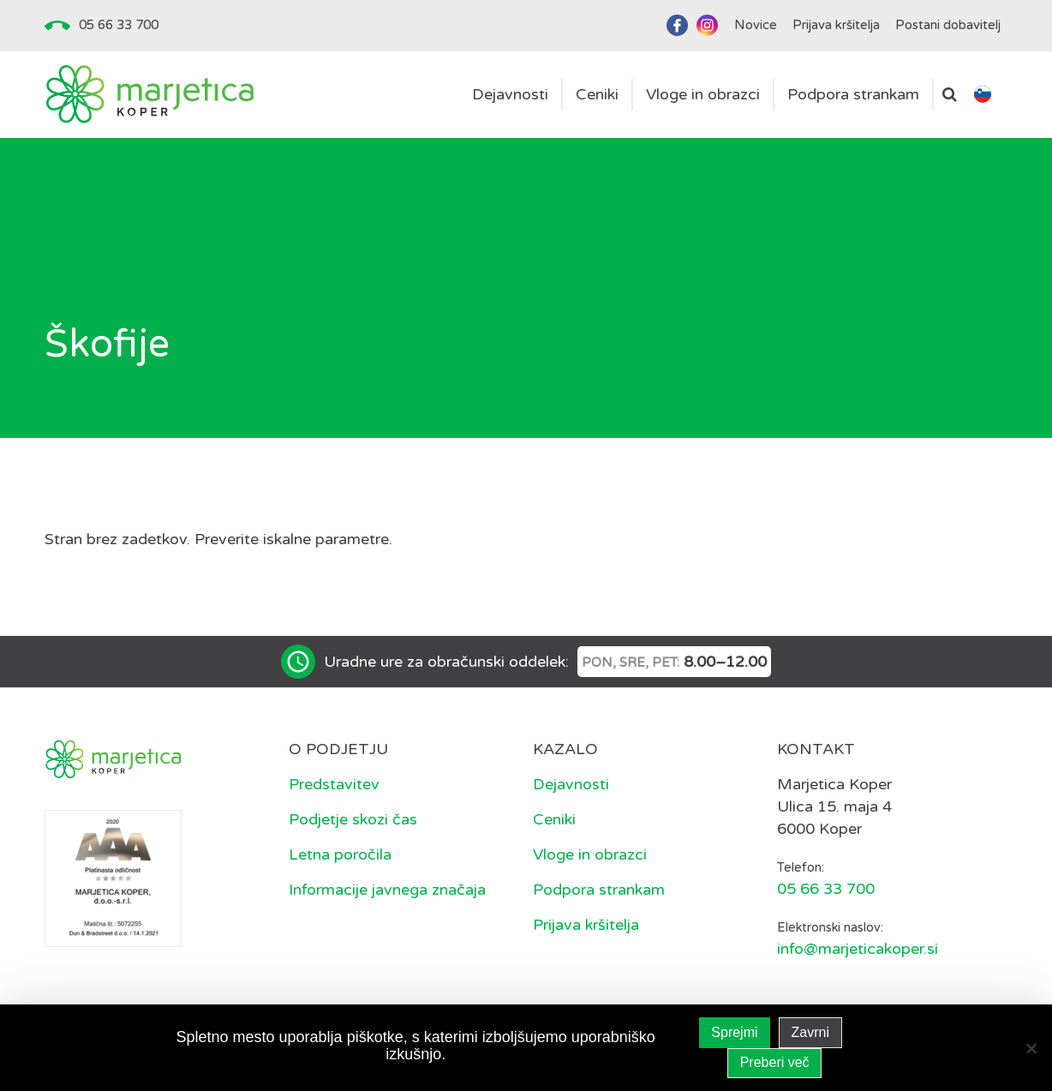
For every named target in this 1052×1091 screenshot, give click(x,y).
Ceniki (554, 819)
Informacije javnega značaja (387, 889)
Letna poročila (340, 854)
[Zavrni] (1030, 1048)
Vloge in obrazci (590, 854)
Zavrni (810, 1032)
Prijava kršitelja (586, 924)
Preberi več (775, 1062)
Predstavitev (334, 784)
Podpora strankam (599, 889)
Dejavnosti (571, 784)
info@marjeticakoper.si (857, 948)
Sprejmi (734, 1032)
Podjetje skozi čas (353, 819)
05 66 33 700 (118, 25)
